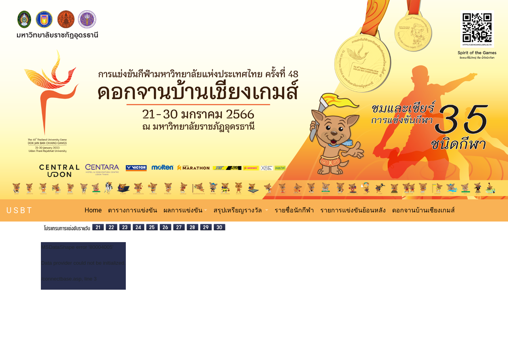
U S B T (19, 210)
